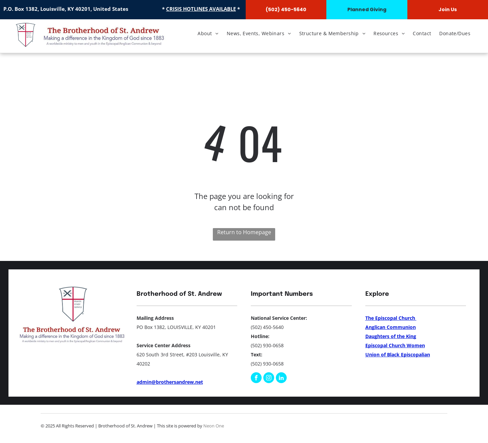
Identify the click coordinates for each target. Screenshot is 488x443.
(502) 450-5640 (267, 327)
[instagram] (268, 378)
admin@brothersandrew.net (170, 382)
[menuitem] (208, 33)
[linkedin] (281, 378)
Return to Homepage (244, 232)
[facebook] (256, 378)
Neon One (213, 426)
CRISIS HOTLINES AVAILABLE (201, 8)
